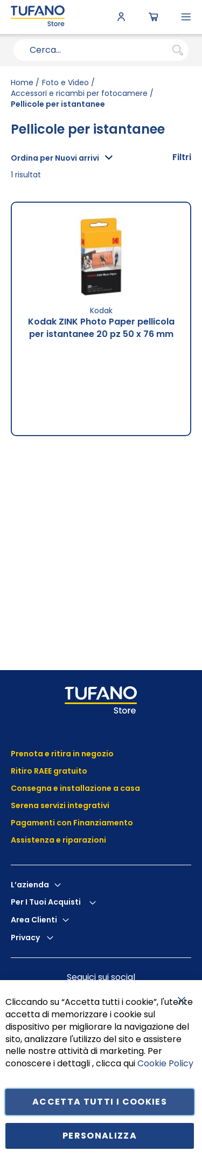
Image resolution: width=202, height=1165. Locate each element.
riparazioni (83, 840)
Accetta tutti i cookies (99, 1101)
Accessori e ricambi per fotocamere (79, 93)
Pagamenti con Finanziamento (73, 822)
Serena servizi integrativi (61, 805)
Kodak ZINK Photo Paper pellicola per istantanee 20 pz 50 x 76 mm (101, 327)
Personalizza (99, 1135)
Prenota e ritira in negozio (62, 753)
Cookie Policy (165, 1063)
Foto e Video (65, 82)
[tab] (181, 157)
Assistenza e (36, 840)
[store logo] (38, 17)
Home (22, 82)
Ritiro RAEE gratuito (49, 771)
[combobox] (101, 50)
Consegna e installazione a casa (75, 788)
